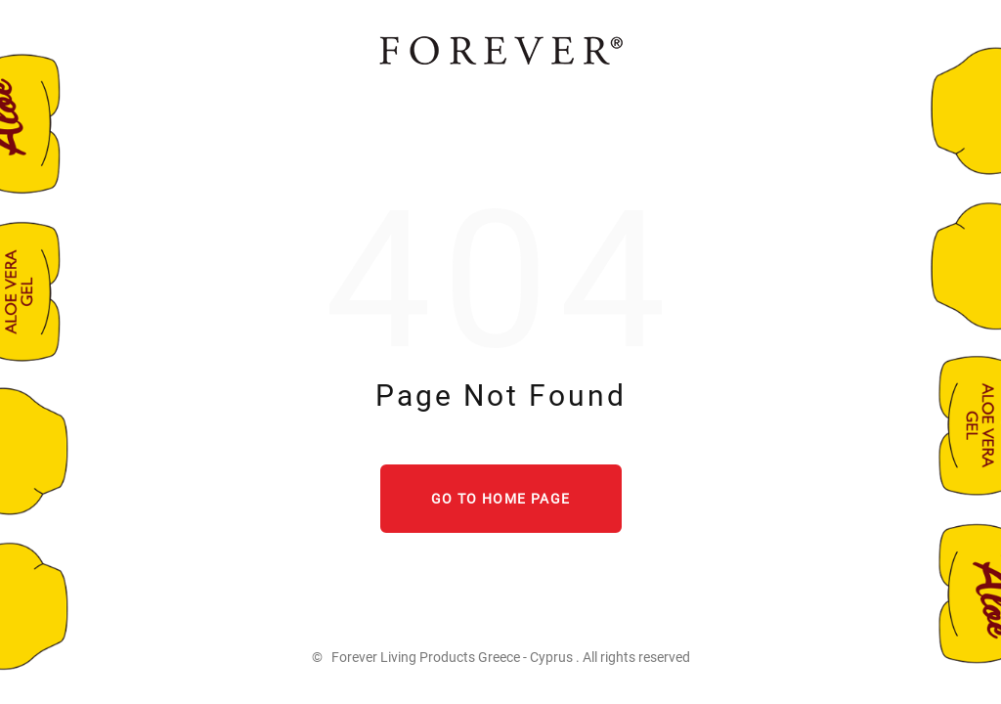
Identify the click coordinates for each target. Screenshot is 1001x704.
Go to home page (501, 498)
